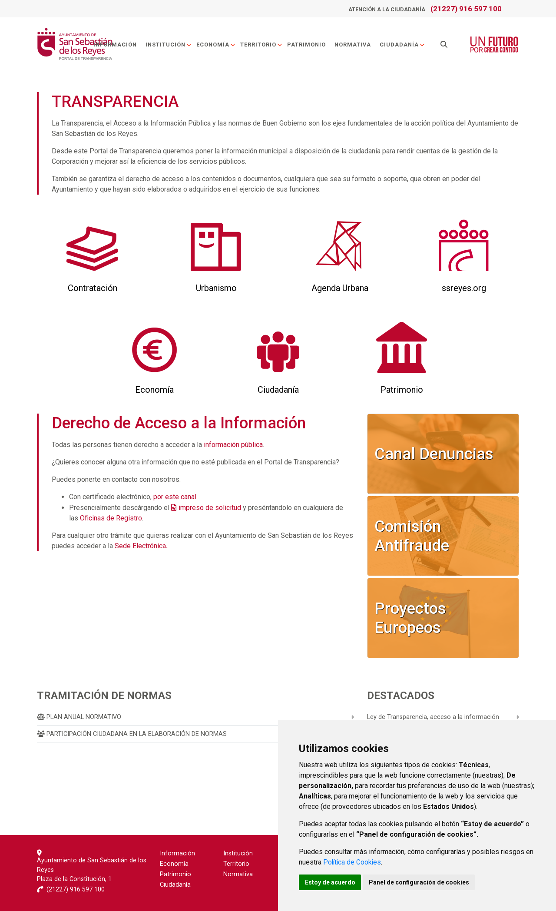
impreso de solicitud (210, 508)
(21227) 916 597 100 (466, 8)
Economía (217, 45)
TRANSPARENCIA (115, 101)
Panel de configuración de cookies (422, 881)
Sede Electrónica (141, 546)
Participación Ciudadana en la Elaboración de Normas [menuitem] (132, 734)
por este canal (174, 497)
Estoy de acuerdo (331, 881)
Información (116, 45)
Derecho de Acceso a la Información (179, 423)
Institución (170, 45)
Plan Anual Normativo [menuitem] (79, 717)
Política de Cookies (353, 862)
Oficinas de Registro (111, 518)
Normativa (354, 45)
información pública (233, 445)
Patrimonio (307, 45)
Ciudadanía (404, 45)
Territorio (263, 45)
